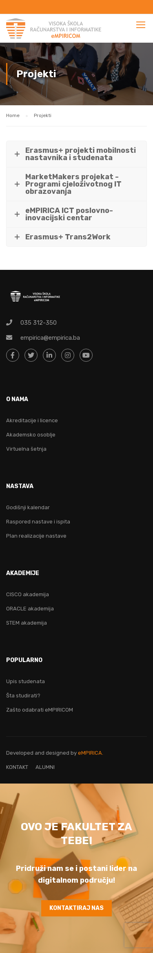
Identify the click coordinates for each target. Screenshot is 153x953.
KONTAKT (17, 767)
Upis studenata (25, 681)
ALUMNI (45, 767)
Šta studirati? (23, 695)
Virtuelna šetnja (26, 449)
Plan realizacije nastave (36, 536)
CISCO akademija (27, 594)
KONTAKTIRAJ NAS (76, 908)
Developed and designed (38, 753)
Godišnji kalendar (28, 507)
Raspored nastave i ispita (38, 522)
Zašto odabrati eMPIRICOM (39, 710)
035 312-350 (38, 322)
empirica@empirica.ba (50, 337)
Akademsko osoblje (30, 435)
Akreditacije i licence (32, 420)
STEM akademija (26, 623)
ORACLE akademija (30, 609)
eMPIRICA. (90, 753)
